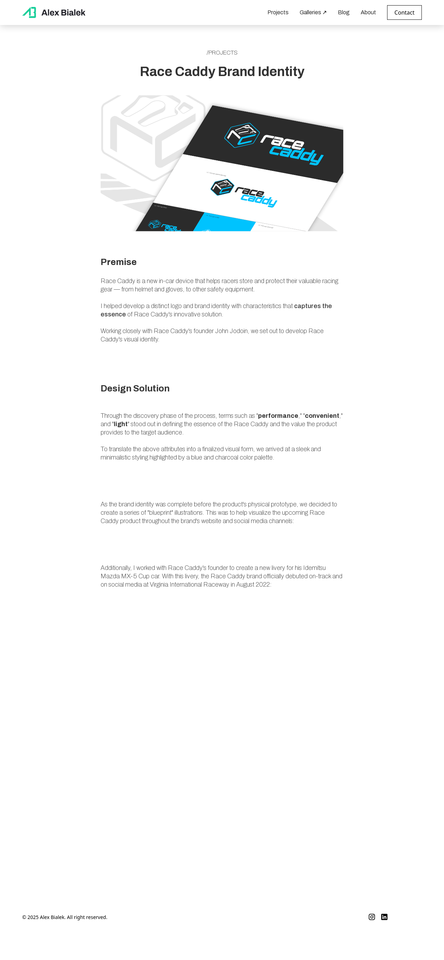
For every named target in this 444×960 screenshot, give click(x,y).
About (368, 12)
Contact (404, 12)
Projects (278, 12)
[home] (54, 12)
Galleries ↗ (313, 12)
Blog (344, 12)
